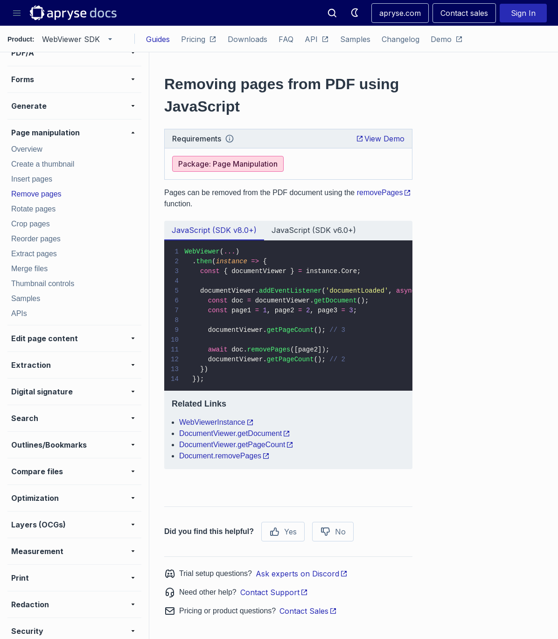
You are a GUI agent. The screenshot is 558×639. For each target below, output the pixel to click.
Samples (355, 39)
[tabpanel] (288, 354)
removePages (384, 193)
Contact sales (464, 13)
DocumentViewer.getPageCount (236, 445)
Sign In (523, 13)
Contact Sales (308, 611)
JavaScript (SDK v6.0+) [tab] (314, 230)
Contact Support (274, 592)
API (317, 39)
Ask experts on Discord (302, 573)
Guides (158, 39)
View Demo (380, 138)
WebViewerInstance (216, 422)
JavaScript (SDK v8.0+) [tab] (214, 230)
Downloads (247, 39)
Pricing (198, 39)
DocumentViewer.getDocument (234, 433)
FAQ (286, 39)
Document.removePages (224, 456)
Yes (283, 531)
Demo (447, 39)
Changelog (400, 39)
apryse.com (400, 13)
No (333, 531)
